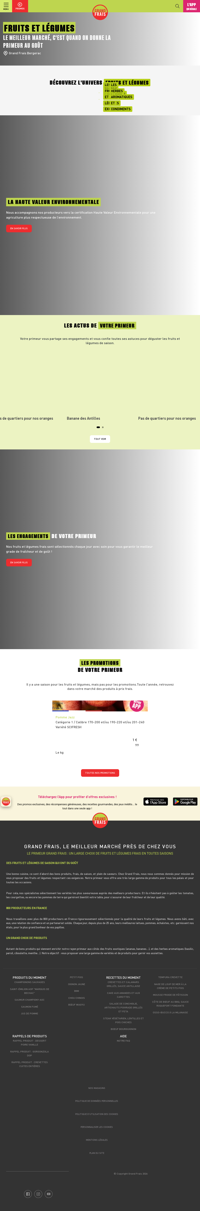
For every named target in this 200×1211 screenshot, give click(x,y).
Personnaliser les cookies (97, 1126)
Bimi (76, 990)
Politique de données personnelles (96, 1100)
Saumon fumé (29, 1006)
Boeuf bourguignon (123, 1029)
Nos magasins (96, 1088)
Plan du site (96, 1152)
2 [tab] (104, 428)
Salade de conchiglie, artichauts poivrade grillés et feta (123, 1007)
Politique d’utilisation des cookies (96, 1114)
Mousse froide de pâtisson (170, 994)
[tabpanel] (100, 384)
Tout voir (100, 438)
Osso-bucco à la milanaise (170, 1012)
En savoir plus (19, 228)
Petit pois (76, 977)
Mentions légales (97, 1139)
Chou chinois (76, 997)
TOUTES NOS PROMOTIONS (100, 772)
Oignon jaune (76, 984)
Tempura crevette (170, 977)
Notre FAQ (123, 1040)
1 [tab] (99, 428)
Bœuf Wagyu (76, 1004)
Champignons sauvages (29, 982)
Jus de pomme (29, 1013)
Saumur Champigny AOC (30, 999)
